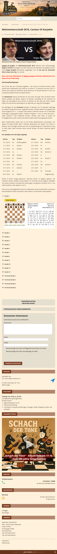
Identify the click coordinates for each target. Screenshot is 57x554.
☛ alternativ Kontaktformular (46, 483)
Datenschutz (6, 543)
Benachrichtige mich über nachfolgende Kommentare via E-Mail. (26, 348)
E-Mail (6, 343)
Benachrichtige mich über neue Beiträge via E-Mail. (22, 351)
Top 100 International (8, 535)
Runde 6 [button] (6, 248)
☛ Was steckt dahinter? (47, 497)
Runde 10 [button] (6, 264)
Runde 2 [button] (6, 233)
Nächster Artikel (28, 303)
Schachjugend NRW (8, 529)
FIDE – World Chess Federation (11, 524)
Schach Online (6, 526)
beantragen (5, 513)
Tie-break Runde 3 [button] (9, 284)
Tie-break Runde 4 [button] (9, 288)
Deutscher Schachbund (9, 522)
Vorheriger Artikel (28, 301)
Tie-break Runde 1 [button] (9, 276)
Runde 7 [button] (6, 252)
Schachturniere (6, 531)
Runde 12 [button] (6, 272)
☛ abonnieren (50, 499)
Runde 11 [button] (6, 268)
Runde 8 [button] (6, 256)
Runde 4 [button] (6, 241)
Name (6, 337)
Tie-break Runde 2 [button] (9, 280)
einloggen (5, 510)
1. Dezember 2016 (8, 34)
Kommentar (7, 323)
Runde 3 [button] (6, 237)
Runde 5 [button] (6, 245)
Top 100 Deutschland (8, 533)
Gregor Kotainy (22, 34)
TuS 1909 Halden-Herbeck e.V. (11, 378)
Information (33, 34)
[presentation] (18, 358)
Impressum (5, 541)
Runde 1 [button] (6, 196)
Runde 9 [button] (6, 260)
